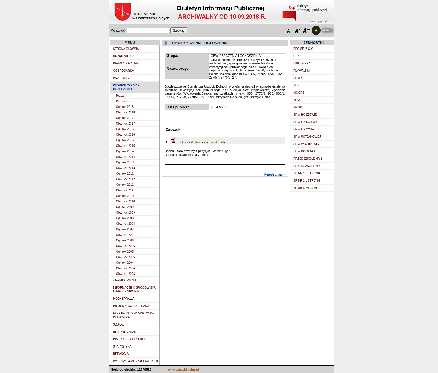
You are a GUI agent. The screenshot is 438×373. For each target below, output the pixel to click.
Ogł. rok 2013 (125, 162)
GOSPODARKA (123, 70)
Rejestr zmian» (274, 174)
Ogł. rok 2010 (125, 195)
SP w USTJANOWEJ (307, 136)
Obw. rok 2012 (125, 179)
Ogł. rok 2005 (125, 251)
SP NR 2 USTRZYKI (306, 180)
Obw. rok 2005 (125, 257)
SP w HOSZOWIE (305, 114)
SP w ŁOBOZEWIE (305, 122)
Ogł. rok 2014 (125, 151)
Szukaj (178, 30)
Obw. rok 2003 (125, 273)
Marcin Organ (221, 151)
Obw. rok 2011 (125, 190)
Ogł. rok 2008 (125, 218)
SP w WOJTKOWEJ (306, 144)
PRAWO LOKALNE (125, 63)
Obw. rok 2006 (125, 246)
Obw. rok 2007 (125, 234)
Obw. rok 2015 (125, 145)
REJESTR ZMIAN (124, 331)
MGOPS (298, 92)
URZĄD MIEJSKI (124, 56)
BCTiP (297, 78)
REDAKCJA (121, 353)
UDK (296, 56)
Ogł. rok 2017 (125, 118)
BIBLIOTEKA (301, 63)
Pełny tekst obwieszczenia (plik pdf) (202, 142)
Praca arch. (123, 101)
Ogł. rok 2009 (125, 207)
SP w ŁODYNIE (303, 129)
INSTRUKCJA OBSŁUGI (129, 339)
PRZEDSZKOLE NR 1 (307, 158)
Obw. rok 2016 (125, 134)
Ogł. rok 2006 (125, 240)
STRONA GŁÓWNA (126, 48)
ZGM (296, 100)
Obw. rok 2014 (125, 157)
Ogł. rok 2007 (125, 229)
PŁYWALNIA (301, 70)
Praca (120, 95)
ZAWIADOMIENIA (125, 280)
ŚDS (296, 85)
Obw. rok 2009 (125, 212)
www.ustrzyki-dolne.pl (183, 369)
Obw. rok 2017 (125, 123)
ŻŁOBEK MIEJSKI (305, 188)
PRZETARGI (121, 78)
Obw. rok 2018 (125, 112)
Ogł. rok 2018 (125, 106)
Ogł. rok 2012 (125, 173)
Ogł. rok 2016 (125, 129)
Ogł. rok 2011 (125, 184)
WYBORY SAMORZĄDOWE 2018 (135, 361)
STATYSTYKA (122, 346)
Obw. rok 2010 (125, 201)
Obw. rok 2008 (125, 223)
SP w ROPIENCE (304, 151)
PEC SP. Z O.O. (303, 48)
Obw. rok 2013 (125, 168)
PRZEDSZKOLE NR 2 (307, 166)
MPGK (297, 107)
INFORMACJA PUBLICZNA (131, 306)
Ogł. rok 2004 (125, 262)
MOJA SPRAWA (123, 298)
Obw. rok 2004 (125, 268)
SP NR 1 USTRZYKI (306, 173)
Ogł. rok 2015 (125, 140)
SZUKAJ (118, 324)
